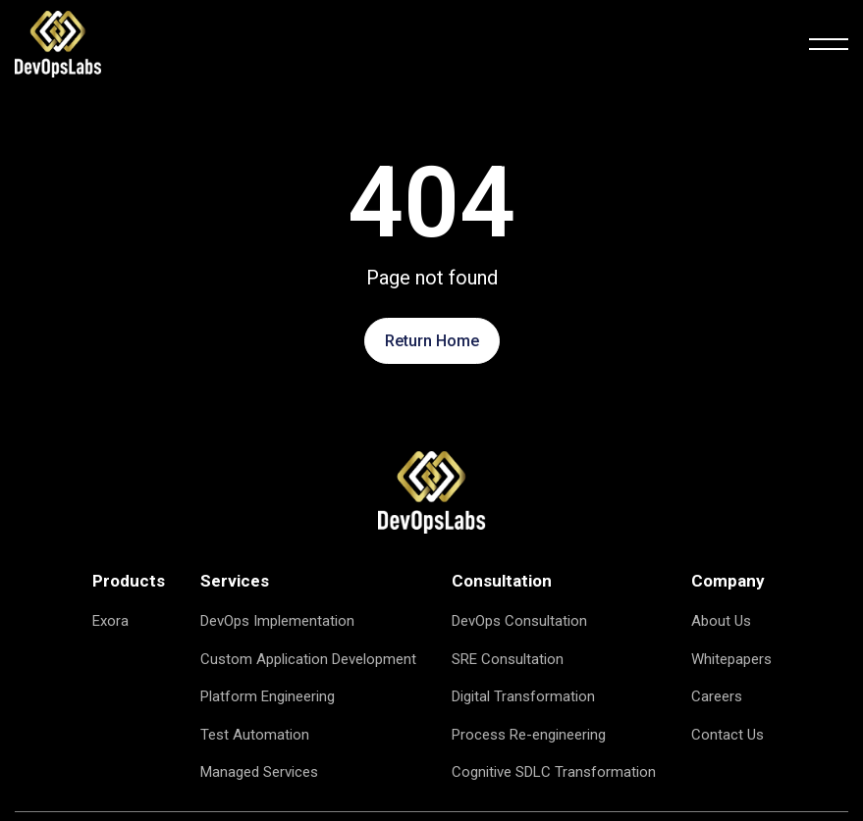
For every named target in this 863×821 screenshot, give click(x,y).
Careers (716, 696)
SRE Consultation (508, 659)
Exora (110, 621)
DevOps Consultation (519, 621)
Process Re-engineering (529, 735)
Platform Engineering (267, 696)
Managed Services (259, 772)
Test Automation (254, 735)
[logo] (58, 43)
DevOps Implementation (277, 621)
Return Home (432, 341)
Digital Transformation (523, 696)
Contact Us (727, 735)
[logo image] (432, 491)
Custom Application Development (308, 659)
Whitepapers (731, 659)
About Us (721, 621)
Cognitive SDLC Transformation (554, 772)
